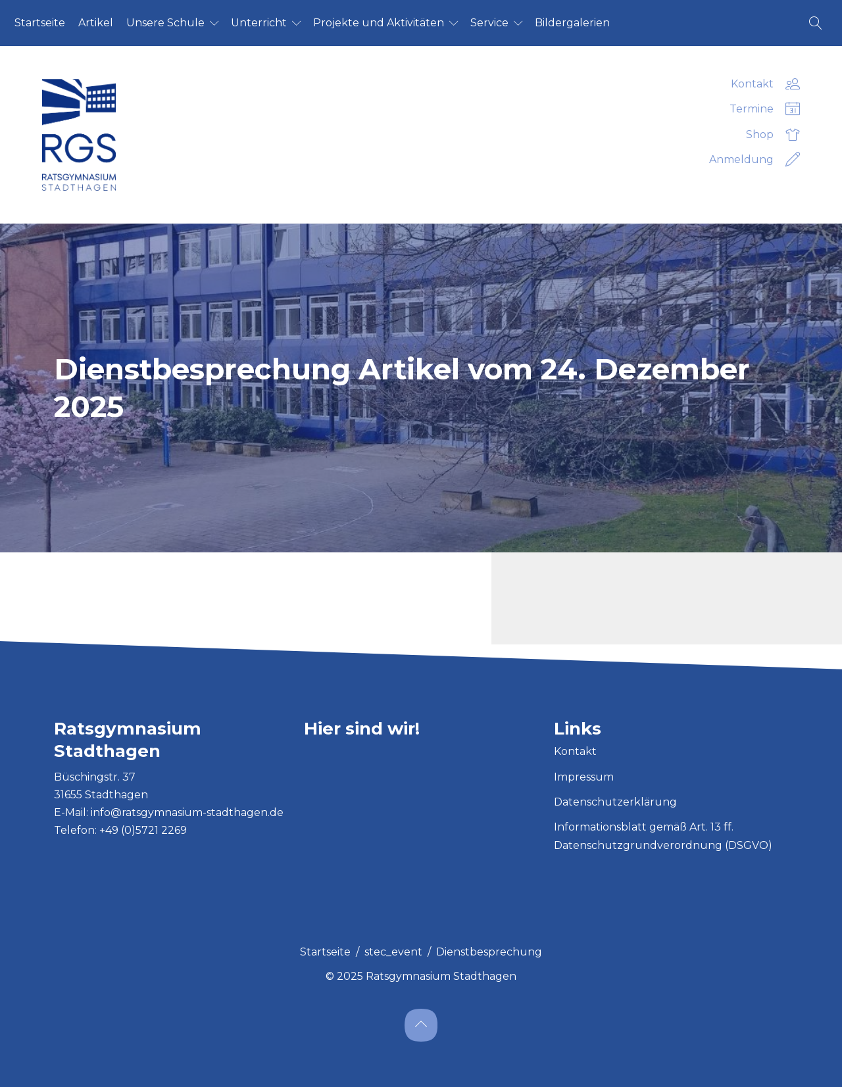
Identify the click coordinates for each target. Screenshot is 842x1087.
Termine (765, 109)
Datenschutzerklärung (615, 802)
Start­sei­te (39, 22)
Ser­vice (489, 22)
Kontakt (765, 84)
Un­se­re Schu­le (165, 22)
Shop (773, 135)
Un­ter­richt (259, 22)
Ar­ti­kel (95, 22)
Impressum (584, 777)
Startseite (325, 952)
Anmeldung (754, 160)
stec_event (393, 952)
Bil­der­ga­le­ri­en (572, 22)
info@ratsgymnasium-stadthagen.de (187, 812)
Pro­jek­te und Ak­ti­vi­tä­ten (378, 22)
